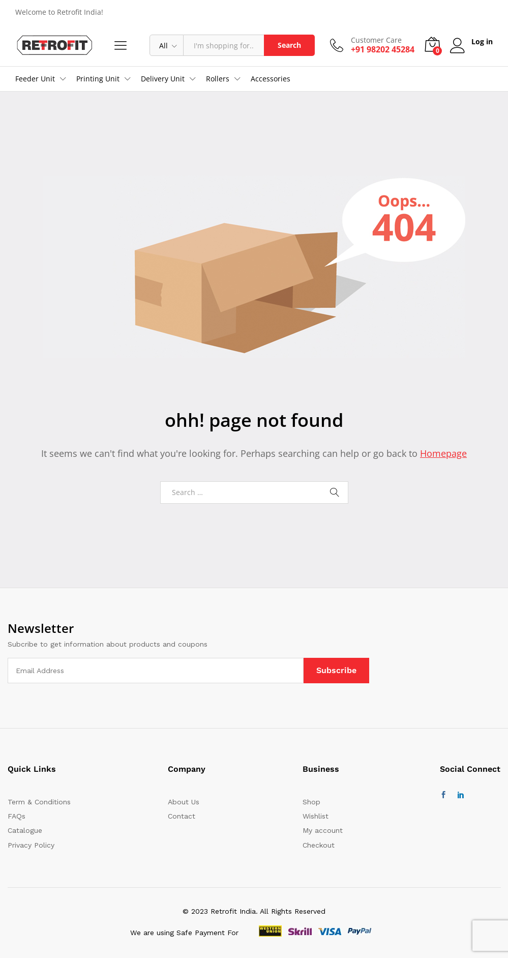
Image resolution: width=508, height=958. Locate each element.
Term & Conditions (39, 802)
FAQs (16, 816)
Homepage (443, 453)
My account (323, 830)
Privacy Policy (31, 845)
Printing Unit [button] (97, 78)
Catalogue (25, 830)
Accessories (270, 78)
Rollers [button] (217, 78)
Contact (181, 816)
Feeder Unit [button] (35, 78)
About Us (183, 802)
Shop (311, 802)
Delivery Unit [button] (163, 78)
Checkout (319, 845)
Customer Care (376, 40)
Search (289, 45)
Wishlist (315, 816)
